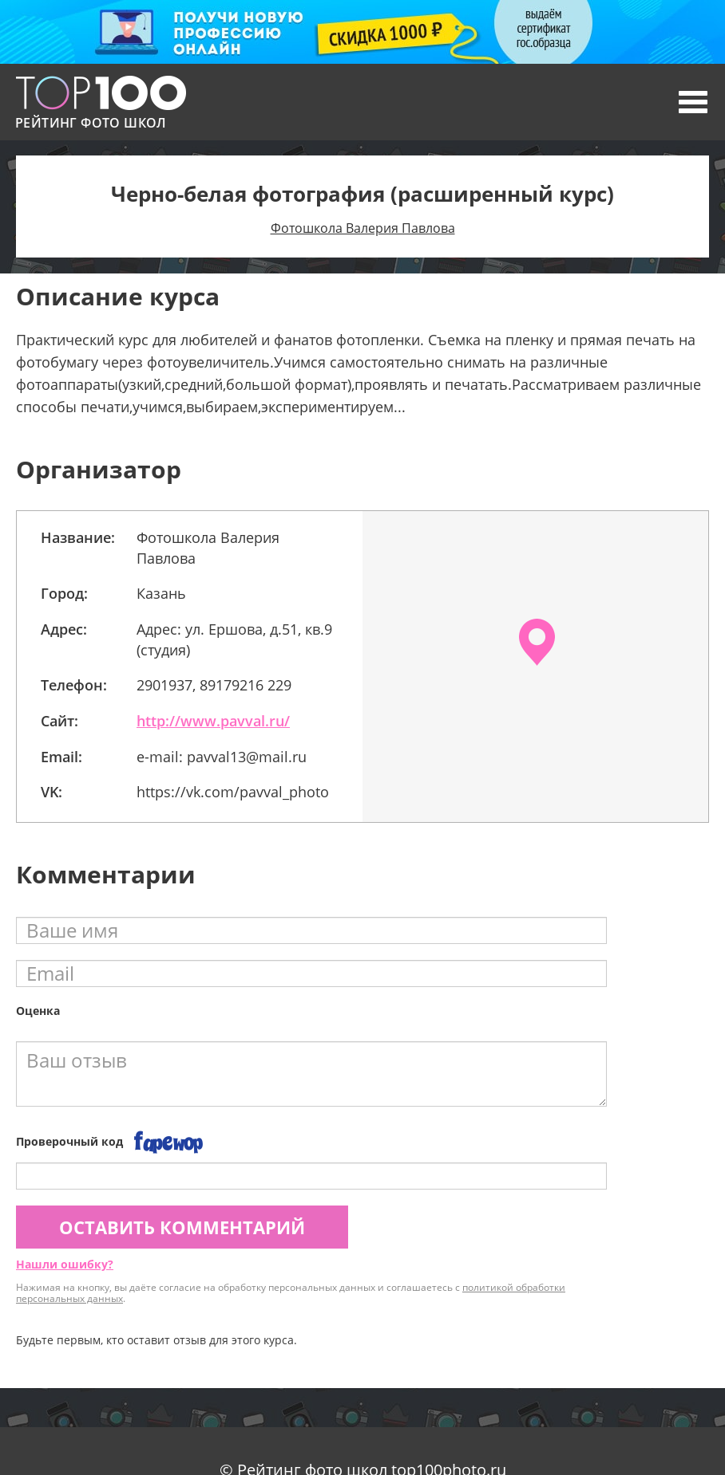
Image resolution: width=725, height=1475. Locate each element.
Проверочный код (69, 1141)
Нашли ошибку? (64, 1264)
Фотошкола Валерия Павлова (363, 228)
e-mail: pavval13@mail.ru (222, 756)
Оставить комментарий (182, 1227)
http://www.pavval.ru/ (213, 720)
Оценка (38, 1010)
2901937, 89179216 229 (214, 684)
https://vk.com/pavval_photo (233, 791)
